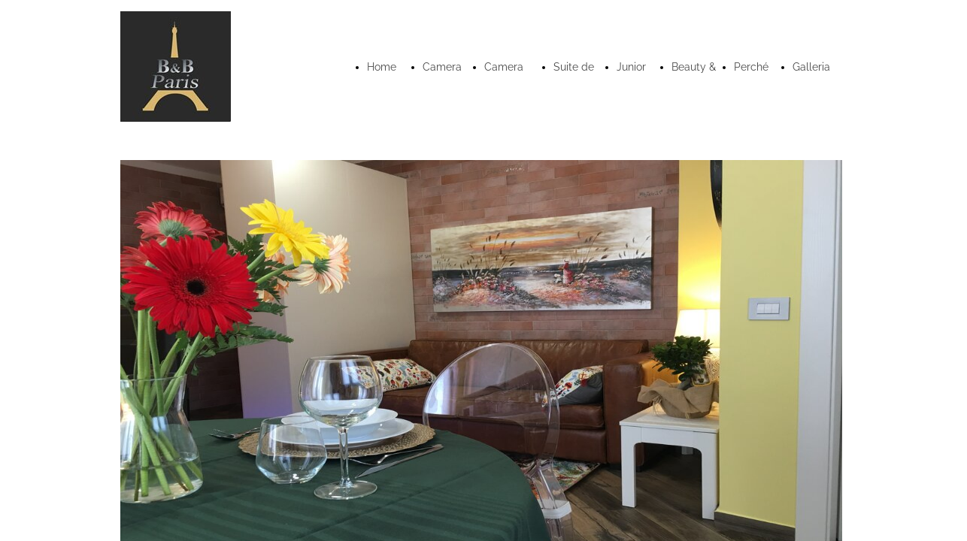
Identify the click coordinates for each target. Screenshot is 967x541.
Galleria (811, 67)
